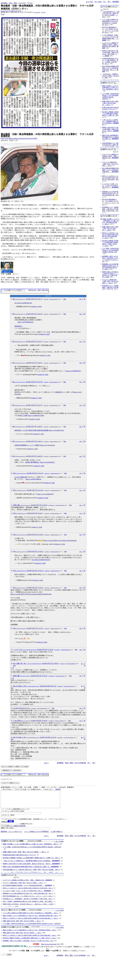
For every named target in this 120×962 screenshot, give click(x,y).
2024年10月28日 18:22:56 (48, 737)
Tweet (2, 14)
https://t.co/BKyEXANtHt (36, 415)
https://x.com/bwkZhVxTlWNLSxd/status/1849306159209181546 (31, 594)
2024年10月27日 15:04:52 (35, 587)
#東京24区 (23, 477)
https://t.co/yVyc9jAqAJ (47, 445)
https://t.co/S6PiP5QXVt (73, 371)
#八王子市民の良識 (29, 430)
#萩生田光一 (19, 326)
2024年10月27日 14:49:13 (34, 441)
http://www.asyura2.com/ (49, 947)
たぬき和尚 (22, 720)
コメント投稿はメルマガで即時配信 (36, 835)
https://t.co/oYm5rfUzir (47, 462)
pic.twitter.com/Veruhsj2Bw (68, 540)
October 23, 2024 (36, 527)
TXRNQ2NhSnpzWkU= (65, 649)
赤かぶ (19, 299)
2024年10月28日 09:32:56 (21, 708)
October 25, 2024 (44, 334)
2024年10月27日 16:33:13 (39, 676)
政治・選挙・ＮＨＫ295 (17, 3)
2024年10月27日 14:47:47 (34, 405)
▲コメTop (89, 1)
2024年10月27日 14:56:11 (35, 513)
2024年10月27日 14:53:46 (35, 490)
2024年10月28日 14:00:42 (39, 720)
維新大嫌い (21, 505)
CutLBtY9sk (46, 299)
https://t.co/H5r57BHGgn (33, 479)
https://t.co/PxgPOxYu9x (56, 430)
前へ (109, 1)
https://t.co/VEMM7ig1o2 (26, 322)
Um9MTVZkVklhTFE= (60, 505)
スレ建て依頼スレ (56, 835)
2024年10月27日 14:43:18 (34, 314)
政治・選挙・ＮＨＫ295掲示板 (75, 763)
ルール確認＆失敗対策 (17, 829)
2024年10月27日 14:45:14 (34, 341)
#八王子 (17, 477)
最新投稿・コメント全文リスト (11, 835)
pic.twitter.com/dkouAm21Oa (41, 559)
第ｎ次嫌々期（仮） (27, 663)
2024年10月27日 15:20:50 (45, 649)
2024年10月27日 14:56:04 (39, 505)
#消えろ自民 (23, 415)
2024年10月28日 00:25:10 (48, 686)
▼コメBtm (98, 1)
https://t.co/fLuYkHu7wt (51, 540)
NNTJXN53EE (51, 505)
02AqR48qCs (60, 686)
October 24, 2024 (36, 306)
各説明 (58, 789)
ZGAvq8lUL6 (51, 720)
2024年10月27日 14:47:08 (34, 382)
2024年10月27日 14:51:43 (35, 473)
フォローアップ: (6, 779)
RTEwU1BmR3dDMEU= (42, 708)
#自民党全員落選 (42, 430)
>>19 (12, 668)
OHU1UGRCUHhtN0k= (70, 663)
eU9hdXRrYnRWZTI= (54, 299)
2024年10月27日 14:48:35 (34, 426)
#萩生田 (59, 392)
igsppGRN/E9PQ (36, 12)
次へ (104, 1)
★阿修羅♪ (4, 3)
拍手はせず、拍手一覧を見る (38, 290)
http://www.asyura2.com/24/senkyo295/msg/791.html (11, 10)
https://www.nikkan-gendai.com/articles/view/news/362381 (19, 138)
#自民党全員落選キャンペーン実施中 (27, 445)
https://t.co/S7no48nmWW (45, 494)
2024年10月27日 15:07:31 (35, 628)
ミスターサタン (24, 649)
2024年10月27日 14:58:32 (35, 551)
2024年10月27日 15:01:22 (35, 570)
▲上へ (46, 763)
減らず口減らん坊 (26, 686)
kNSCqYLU (43, 12)
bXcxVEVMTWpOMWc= (69, 686)
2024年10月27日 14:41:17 (34, 299)
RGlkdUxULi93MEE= (59, 720)
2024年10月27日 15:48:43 (50, 663)
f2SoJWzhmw (57, 649)
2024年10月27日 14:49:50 (34, 456)
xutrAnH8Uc (33, 708)
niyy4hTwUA (62, 663)
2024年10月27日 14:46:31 (34, 363)
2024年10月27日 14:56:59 (35, 534)
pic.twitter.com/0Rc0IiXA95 (23, 303)
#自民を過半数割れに (32, 462)
